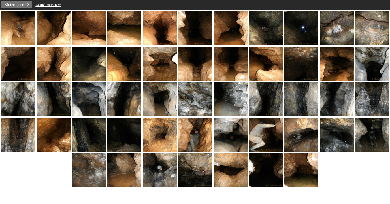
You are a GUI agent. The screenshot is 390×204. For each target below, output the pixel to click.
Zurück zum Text (48, 5)
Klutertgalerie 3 (16, 5)
